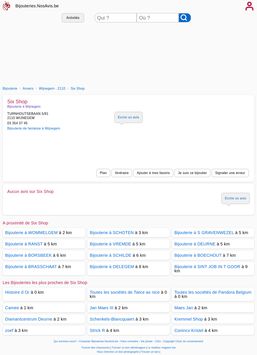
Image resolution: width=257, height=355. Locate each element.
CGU (158, 341)
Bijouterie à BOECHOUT (198, 255)
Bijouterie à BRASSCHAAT (31, 266)
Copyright (169, 341)
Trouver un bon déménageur (129, 347)
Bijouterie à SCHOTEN (112, 232)
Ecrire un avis (128, 117)
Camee (12, 307)
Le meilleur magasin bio (162, 347)
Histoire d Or (17, 292)
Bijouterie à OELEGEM (112, 266)
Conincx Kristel (188, 330)
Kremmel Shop (188, 319)
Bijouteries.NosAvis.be (37, 6)
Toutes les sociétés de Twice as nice (125, 292)
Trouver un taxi (150, 351)
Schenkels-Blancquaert (112, 319)
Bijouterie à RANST (24, 244)
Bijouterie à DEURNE (194, 244)
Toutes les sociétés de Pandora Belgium (213, 292)
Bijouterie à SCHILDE (111, 255)
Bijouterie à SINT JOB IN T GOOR (207, 266)
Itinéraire (122, 173)
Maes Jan (183, 307)
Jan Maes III (101, 307)
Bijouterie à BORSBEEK (28, 255)
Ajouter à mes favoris (153, 173)
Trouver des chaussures (95, 347)
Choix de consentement (189, 341)
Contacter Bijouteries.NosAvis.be (98, 341)
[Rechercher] (185, 17)
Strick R (97, 330)
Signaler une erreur (230, 173)
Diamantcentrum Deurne (28, 319)
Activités (72, 18)
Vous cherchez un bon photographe (118, 351)
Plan (103, 173)
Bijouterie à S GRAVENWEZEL (204, 232)
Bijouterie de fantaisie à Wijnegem (33, 128)
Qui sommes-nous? (65, 341)
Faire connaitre (129, 341)
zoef (9, 330)
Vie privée (147, 341)
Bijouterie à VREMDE (110, 244)
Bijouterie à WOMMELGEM (31, 232)
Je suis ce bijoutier (192, 173)
